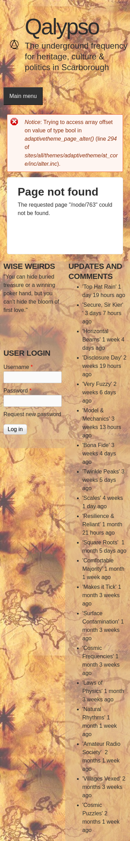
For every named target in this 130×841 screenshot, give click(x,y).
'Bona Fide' (96, 445)
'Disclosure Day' (102, 358)
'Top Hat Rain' (100, 287)
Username (18, 367)
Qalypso (62, 26)
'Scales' (92, 498)
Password (17, 391)
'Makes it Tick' (100, 587)
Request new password (32, 414)
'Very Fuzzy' (97, 384)
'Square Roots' (101, 542)
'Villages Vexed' (102, 779)
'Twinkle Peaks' (101, 472)
